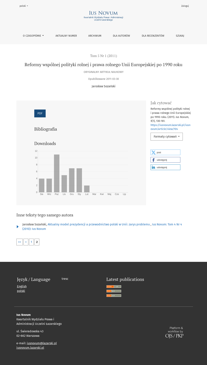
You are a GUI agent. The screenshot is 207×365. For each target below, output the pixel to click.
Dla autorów (121, 35)
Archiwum (94, 35)
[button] (165, 152)
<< (19, 242)
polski (24, 5)
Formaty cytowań (165, 136)
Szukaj (180, 35)
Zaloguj (185, 6)
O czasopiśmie (32, 35)
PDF (39, 113)
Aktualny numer (66, 35)
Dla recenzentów (153, 35)
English (22, 286)
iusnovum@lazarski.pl (42, 343)
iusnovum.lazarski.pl (30, 347)
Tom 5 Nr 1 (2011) (103, 56)
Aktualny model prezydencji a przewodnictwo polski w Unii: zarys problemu (99, 224)
